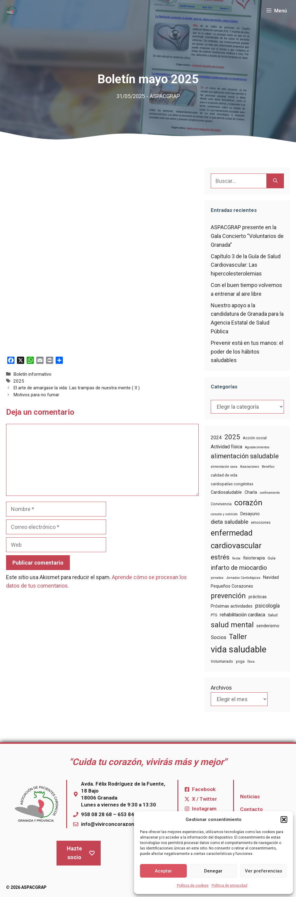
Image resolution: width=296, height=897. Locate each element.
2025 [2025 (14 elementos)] (232, 437)
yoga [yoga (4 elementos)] (240, 661)
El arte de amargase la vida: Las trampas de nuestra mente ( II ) (76, 388)
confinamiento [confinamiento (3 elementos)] (270, 493)
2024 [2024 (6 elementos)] (216, 437)
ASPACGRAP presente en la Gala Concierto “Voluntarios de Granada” (247, 236)
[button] (284, 819)
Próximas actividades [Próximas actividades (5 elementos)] (231, 606)
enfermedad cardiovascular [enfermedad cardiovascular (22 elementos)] (236, 539)
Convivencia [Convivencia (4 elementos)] (221, 504)
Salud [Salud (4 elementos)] (273, 615)
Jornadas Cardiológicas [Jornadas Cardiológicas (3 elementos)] (243, 578)
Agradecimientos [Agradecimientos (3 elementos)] (257, 447)
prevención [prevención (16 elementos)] (228, 596)
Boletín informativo (32, 374)
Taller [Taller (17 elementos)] (238, 636)
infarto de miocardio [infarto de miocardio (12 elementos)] (239, 567)
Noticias (250, 796)
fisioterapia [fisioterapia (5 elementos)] (254, 558)
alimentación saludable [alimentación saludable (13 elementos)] (245, 456)
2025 (18, 381)
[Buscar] (275, 180)
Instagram (204, 809)
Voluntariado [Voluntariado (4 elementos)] (222, 661)
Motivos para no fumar (36, 394)
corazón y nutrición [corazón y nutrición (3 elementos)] (224, 514)
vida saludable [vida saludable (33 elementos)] (238, 649)
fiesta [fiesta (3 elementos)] (236, 558)
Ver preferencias (263, 871)
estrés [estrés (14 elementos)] (220, 557)
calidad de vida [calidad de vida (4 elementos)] (224, 475)
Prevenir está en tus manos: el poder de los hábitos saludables (247, 352)
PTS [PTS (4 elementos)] (214, 615)
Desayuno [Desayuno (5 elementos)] (250, 513)
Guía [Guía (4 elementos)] (271, 558)
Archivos (221, 687)
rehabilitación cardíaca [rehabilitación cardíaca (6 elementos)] (242, 615)
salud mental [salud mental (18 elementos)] (232, 624)
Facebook (204, 789)
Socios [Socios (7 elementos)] (218, 637)
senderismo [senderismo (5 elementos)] (267, 625)
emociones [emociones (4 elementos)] (261, 522)
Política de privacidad (229, 885)
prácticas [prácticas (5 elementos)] (258, 596)
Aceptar (163, 871)
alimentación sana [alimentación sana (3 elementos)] (224, 467)
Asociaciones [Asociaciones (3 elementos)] (249, 467)
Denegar (213, 871)
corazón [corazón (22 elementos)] (248, 502)
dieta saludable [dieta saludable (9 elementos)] (229, 522)
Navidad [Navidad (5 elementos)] (271, 577)
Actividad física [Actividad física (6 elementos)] (226, 447)
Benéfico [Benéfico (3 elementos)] (268, 467)
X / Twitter (204, 799)
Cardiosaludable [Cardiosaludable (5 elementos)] (226, 492)
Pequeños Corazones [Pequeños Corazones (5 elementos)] (232, 586)
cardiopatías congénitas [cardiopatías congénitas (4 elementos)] (232, 484)
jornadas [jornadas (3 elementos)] (217, 578)
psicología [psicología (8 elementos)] (267, 606)
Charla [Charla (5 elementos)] (251, 492)
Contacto (251, 809)
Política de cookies (193, 885)
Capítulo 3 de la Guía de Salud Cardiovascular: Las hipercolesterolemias (246, 265)
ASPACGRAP (165, 96)
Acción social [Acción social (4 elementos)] (255, 438)
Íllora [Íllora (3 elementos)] (251, 662)
